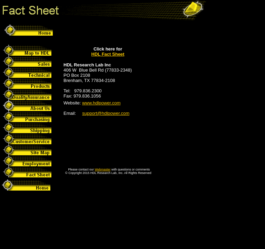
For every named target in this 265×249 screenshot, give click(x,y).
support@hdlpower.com (105, 113)
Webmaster (102, 169)
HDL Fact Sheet (108, 54)
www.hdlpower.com (101, 102)
